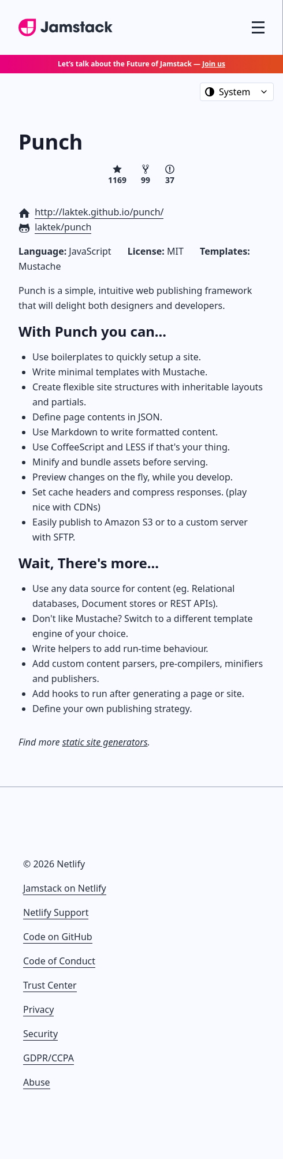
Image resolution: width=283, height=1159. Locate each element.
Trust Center (50, 985)
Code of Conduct (59, 961)
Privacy (38, 1009)
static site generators (105, 742)
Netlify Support (55, 912)
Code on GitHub (57, 936)
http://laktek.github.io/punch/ (99, 212)
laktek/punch (63, 227)
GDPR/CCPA (48, 1058)
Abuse (36, 1082)
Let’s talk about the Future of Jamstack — (141, 64)
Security (40, 1033)
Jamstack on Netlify (64, 888)
